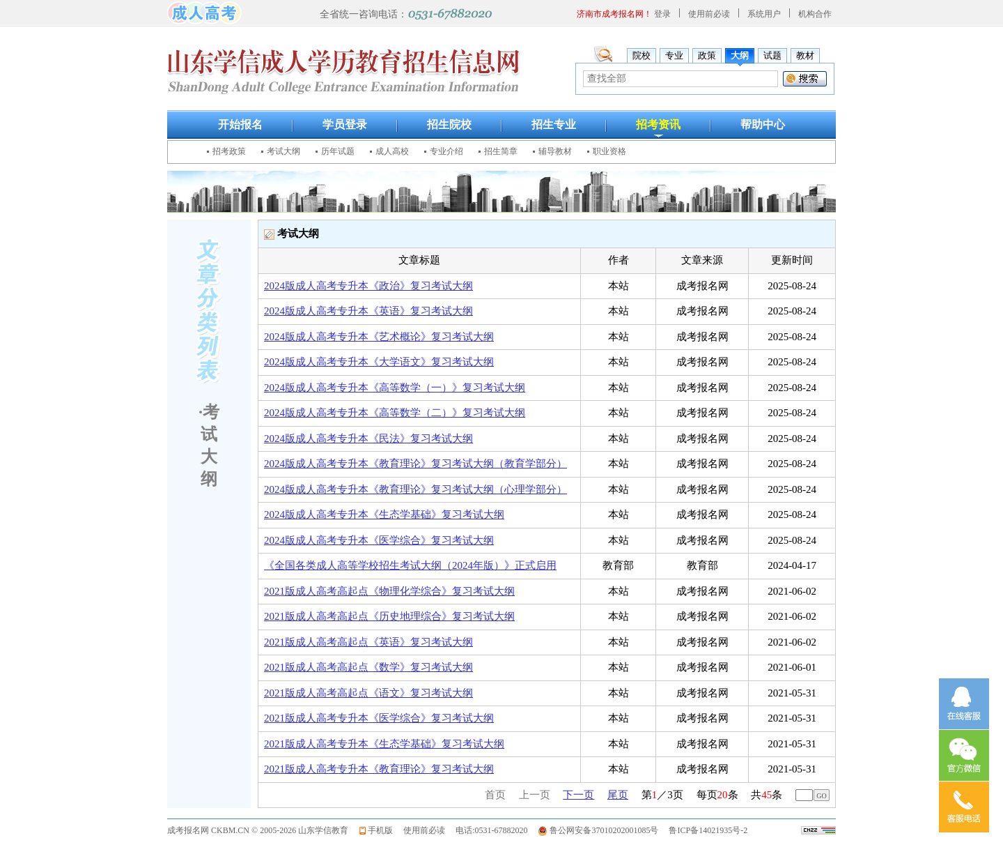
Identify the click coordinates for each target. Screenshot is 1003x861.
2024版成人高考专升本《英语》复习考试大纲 (368, 311)
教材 (805, 55)
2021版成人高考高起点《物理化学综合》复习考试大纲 (389, 591)
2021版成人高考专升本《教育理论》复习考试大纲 (379, 769)
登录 (662, 14)
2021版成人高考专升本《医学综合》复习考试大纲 (379, 718)
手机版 (380, 830)
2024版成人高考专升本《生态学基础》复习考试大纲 (384, 514)
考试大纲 (283, 151)
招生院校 (449, 124)
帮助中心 (762, 124)
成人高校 (392, 151)
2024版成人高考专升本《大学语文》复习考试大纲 (379, 361)
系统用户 (764, 14)
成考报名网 (188, 830)
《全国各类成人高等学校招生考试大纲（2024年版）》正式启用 (410, 565)
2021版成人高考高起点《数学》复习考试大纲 (368, 667)
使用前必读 (709, 14)
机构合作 (815, 14)
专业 (674, 55)
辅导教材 (555, 151)
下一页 (578, 794)
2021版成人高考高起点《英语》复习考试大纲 (368, 642)
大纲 (740, 55)
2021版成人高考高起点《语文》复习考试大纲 (368, 693)
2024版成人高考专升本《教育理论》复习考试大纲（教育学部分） (415, 463)
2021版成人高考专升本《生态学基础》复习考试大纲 (384, 743)
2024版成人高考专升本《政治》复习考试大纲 (368, 285)
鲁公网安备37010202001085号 (604, 830)
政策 (707, 55)
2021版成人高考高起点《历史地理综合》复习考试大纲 (389, 616)
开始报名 (240, 124)
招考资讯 (658, 124)
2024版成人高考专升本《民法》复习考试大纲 (368, 438)
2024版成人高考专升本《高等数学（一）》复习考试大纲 (394, 387)
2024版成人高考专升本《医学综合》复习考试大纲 (379, 540)
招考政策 (229, 151)
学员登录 (344, 124)
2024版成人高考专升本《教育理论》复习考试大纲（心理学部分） (415, 489)
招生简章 (501, 151)
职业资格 (609, 151)
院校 (641, 55)
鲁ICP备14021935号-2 (708, 830)
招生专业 (553, 124)
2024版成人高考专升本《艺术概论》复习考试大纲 (379, 336)
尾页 (617, 794)
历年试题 (338, 151)
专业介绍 (446, 151)
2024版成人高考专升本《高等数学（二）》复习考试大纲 (394, 412)
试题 (772, 55)
